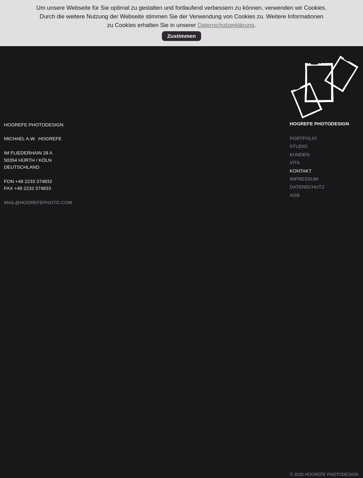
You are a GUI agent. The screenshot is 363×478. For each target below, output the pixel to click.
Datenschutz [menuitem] (307, 187)
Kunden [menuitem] (300, 154)
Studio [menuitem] (299, 146)
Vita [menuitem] (295, 162)
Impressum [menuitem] (304, 179)
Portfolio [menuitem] (303, 138)
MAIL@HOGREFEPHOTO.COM (38, 202)
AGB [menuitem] (295, 195)
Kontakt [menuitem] (301, 171)
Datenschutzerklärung (226, 25)
